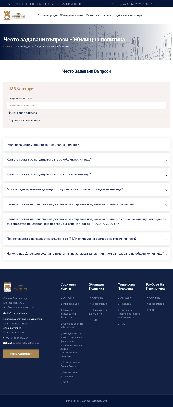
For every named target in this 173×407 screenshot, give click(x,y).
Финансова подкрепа (98, 15)
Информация (69, 303)
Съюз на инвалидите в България (68, 314)
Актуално (67, 297)
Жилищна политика (71, 15)
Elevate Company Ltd (94, 400)
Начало (7, 46)
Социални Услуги (20, 98)
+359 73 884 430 (19, 338)
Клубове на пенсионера (128, 15)
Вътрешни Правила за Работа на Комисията (129, 314)
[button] (87, 144)
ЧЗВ (64, 382)
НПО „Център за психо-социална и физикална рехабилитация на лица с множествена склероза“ (71, 345)
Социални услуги (48, 15)
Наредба (124, 303)
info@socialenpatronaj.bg (25, 342)
